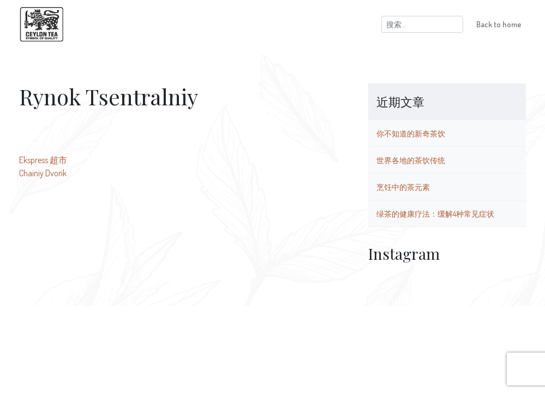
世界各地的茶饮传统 (410, 160)
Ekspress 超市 (43, 159)
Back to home (499, 24)
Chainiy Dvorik (43, 173)
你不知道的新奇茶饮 (410, 133)
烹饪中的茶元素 (403, 187)
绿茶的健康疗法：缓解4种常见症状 (435, 213)
